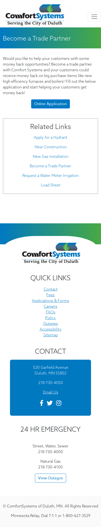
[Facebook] (41, 403)
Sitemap (50, 335)
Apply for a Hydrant (50, 137)
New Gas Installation (50, 156)
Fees (50, 294)
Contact (51, 289)
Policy (50, 317)
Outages (50, 323)
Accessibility (51, 329)
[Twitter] (50, 403)
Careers (50, 306)
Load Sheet (50, 185)
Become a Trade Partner (50, 166)
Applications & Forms (50, 300)
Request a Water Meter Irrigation (50, 175)
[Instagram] (59, 403)
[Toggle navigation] (94, 16)
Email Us (50, 392)
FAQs (50, 312)
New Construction (51, 146)
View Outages (50, 478)
